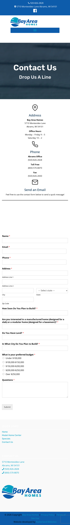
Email (6, 247)
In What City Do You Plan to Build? (21, 344)
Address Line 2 (7, 286)
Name (6, 236)
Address (7, 268)
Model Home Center (11, 435)
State (38, 295)
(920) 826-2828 (12, 469)
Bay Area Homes (30, 514)
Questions (8, 380)
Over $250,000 (13, 374)
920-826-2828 (35, 3)
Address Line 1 (7, 277)
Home (5, 432)
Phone (6, 257)
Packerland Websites (46, 521)
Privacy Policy (47, 514)
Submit (7, 407)
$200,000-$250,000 (15, 370)
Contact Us (7, 442)
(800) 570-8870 (12, 472)
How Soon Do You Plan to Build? (20, 308)
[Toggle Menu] (35, 30)
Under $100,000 (13, 358)
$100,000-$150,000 (15, 362)
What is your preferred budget (18, 354)
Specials (6, 438)
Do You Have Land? (13, 333)
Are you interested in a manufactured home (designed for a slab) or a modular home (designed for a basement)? (33, 321)
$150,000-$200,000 (15, 366)
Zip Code (5, 303)
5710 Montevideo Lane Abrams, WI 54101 (35, 6)
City (3, 295)
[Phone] (34, 262)
